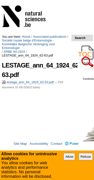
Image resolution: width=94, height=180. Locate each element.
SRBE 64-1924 (14, 13)
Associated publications (49, 2)
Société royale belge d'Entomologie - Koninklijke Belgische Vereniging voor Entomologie (43, 7)
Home (26, 2)
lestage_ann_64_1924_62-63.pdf (28, 40)
